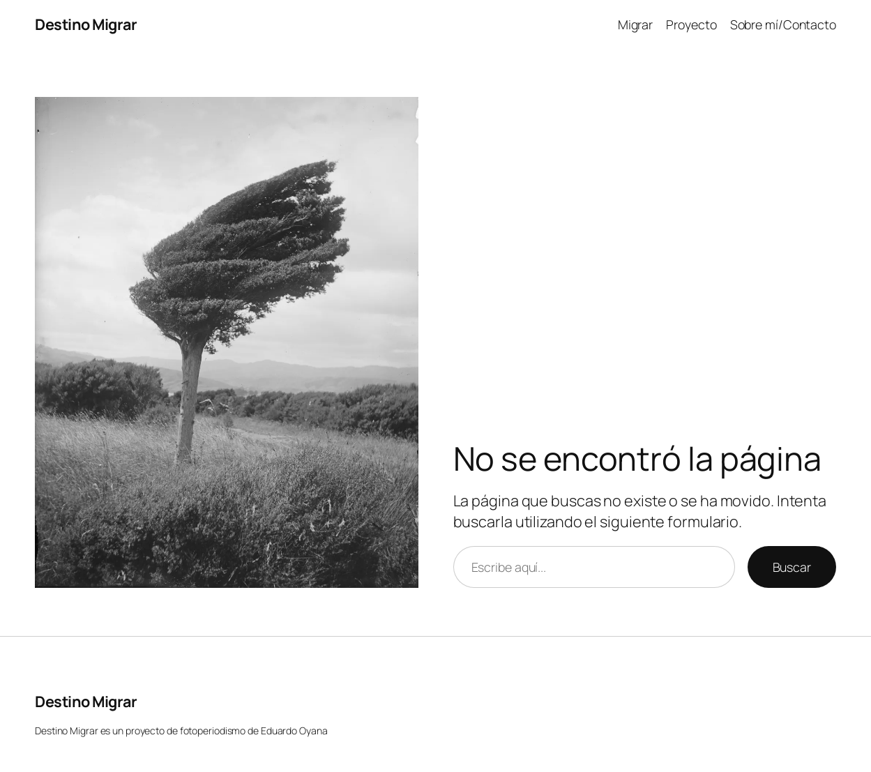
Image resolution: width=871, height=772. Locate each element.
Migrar (635, 24)
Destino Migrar (86, 24)
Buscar (792, 567)
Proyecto (691, 24)
